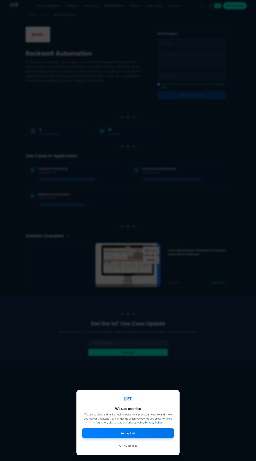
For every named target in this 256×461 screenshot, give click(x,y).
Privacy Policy (153, 422)
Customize (128, 445)
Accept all (128, 433)
